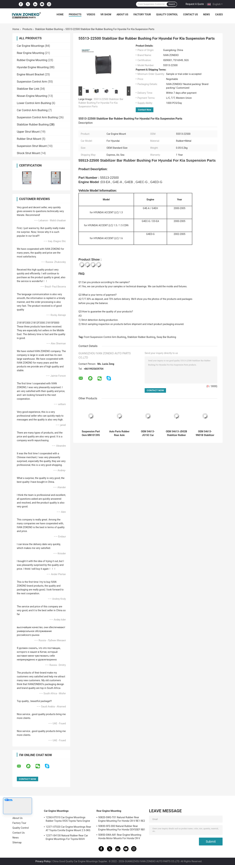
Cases (219, 14)
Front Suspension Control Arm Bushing (105, 337)
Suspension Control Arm (32, 81)
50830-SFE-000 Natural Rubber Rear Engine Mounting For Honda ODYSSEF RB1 (121, 828)
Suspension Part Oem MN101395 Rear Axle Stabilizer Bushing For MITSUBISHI (91, 433)
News (206, 14)
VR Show (105, 14)
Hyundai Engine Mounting (33, 67)
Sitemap (17, 842)
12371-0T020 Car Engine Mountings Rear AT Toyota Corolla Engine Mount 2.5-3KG (68, 828)
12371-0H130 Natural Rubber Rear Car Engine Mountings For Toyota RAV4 (67, 837)
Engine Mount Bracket (30, 74)
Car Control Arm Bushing (32, 110)
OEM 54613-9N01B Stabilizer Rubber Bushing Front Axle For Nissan (205, 433)
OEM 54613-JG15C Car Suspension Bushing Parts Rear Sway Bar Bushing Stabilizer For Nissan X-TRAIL (148, 433)
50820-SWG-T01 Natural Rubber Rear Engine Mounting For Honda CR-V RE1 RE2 (121, 819)
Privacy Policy (42, 861)
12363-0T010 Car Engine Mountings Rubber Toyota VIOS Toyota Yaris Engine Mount (68, 819)
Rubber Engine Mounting (32, 60)
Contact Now (144, 109)
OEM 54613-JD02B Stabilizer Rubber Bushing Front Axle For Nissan (176, 433)
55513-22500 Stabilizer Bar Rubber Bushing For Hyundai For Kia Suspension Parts (100, 103)
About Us (122, 14)
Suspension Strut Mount (32, 146)
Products (75, 14)
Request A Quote (195, 4)
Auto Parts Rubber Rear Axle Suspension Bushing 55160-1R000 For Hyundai (119, 433)
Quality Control (167, 14)
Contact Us (190, 14)
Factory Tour (142, 14)
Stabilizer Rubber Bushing (49, 29)
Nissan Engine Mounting (32, 96)
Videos (91, 14)
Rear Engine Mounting (30, 53)
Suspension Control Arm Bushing (37, 117)
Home (60, 14)
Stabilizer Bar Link (28, 88)
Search (171, 4)
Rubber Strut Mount (29, 139)
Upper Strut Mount (28, 131)
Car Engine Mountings (30, 45)
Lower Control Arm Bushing (34, 103)
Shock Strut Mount (28, 153)
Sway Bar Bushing (166, 337)
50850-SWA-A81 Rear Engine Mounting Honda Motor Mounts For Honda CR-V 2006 (119, 837)
